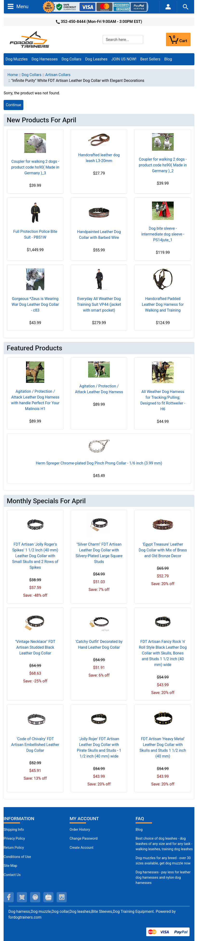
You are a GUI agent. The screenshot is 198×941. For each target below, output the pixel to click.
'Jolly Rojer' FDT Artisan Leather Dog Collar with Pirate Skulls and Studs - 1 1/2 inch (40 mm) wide (99, 747)
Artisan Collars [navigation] (58, 74)
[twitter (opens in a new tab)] (22, 897)
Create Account (81, 848)
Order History (80, 830)
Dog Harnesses (45, 59)
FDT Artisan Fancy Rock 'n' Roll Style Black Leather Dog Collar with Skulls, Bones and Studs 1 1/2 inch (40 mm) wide (163, 653)
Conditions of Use (17, 857)
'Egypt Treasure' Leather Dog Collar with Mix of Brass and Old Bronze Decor (163, 550)
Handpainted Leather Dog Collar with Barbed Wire (99, 234)
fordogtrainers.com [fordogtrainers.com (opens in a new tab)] (24, 917)
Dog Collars (71, 59)
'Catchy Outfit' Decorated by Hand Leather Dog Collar (98, 644)
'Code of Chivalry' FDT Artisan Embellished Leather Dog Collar (35, 745)
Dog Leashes (96, 59)
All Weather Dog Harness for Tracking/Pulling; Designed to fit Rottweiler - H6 (162, 400)
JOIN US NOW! (123, 59)
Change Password (84, 838)
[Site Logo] (29, 39)
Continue (13, 105)
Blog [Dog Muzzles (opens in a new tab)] (139, 830)
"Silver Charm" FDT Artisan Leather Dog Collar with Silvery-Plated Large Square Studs (99, 553)
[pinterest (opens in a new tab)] (35, 897)
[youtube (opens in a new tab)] (48, 897)
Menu (18, 6)
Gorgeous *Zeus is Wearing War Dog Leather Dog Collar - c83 (35, 304)
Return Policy (14, 848)
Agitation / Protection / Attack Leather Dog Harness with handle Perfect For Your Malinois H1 (35, 400)
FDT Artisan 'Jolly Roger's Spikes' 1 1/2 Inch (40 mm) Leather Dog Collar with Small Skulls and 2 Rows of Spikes (35, 556)
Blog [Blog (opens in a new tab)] (168, 59)
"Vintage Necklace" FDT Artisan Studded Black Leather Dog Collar (35, 647)
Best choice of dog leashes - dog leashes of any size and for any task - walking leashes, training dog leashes (164, 843)
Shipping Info (14, 830)
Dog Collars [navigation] (31, 74)
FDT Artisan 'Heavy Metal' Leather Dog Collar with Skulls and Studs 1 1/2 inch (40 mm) (162, 747)
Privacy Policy (14, 838)
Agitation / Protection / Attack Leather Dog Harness (99, 389)
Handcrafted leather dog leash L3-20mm (99, 158)
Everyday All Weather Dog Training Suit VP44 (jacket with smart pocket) (99, 304)
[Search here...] (123, 39)
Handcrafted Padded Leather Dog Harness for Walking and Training (163, 304)
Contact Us (12, 875)
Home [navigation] (12, 74)
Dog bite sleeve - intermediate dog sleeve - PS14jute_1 (162, 234)
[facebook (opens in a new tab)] (8, 897)
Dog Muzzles (17, 59)
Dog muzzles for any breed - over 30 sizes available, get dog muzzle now (163, 860)
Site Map (10, 866)
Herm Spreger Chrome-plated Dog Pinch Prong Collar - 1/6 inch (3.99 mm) (99, 463)
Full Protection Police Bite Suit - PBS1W (35, 234)
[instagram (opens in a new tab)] (61, 897)
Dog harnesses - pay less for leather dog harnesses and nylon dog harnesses (163, 877)
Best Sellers (150, 59)
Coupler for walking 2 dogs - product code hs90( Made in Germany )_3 (35, 167)
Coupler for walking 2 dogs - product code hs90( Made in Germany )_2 (163, 165)
